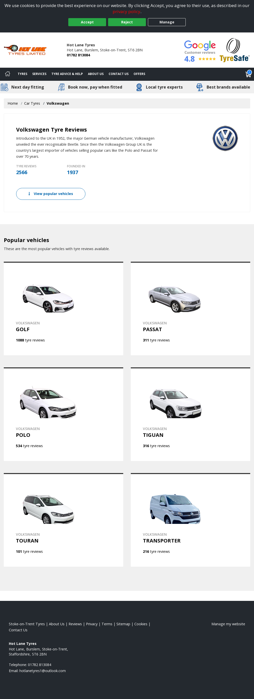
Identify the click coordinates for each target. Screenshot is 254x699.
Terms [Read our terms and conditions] (107, 624)
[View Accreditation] (234, 49)
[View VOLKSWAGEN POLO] (63, 414)
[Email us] (42, 670)
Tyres (22, 74)
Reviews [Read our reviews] (75, 624)
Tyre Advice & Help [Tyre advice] (67, 74)
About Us (96, 74)
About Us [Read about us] (57, 624)
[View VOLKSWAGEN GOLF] (63, 308)
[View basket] (248, 74)
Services (39, 74)
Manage (167, 22)
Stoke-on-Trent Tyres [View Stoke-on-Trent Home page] (27, 624)
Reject (127, 22)
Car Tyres (32, 103)
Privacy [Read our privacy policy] (92, 624)
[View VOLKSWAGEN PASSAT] (190, 308)
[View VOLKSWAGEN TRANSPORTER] (190, 520)
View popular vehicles (50, 193)
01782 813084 (78, 55)
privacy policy (126, 11)
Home (13, 103)
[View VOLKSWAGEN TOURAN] (63, 520)
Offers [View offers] (139, 74)
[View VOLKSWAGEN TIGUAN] (190, 414)
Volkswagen (58, 103)
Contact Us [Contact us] (119, 74)
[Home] (7, 74)
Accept (87, 22)
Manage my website (228, 624)
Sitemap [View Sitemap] (123, 624)
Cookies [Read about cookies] (140, 624)
